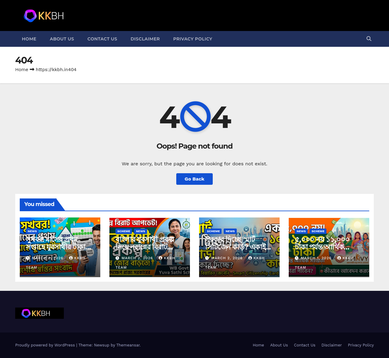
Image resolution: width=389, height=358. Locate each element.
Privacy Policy (192, 39)
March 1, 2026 (317, 258)
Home (29, 39)
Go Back (195, 179)
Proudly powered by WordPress (45, 345)
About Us (62, 39)
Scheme (123, 231)
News (32, 231)
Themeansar (128, 345)
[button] (369, 39)
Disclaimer (145, 39)
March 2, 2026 (48, 258)
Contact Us (102, 39)
